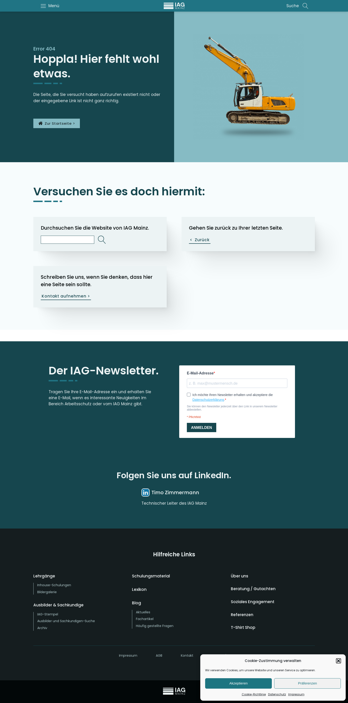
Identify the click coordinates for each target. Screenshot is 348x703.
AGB (159, 655)
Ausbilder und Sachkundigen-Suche (66, 621)
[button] (338, 661)
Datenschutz (277, 694)
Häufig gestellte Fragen (154, 626)
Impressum (296, 694)
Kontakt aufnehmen (66, 296)
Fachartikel (145, 619)
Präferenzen (307, 683)
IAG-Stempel (47, 614)
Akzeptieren (238, 683)
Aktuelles (143, 612)
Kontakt (187, 655)
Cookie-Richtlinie (254, 694)
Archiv (42, 628)
